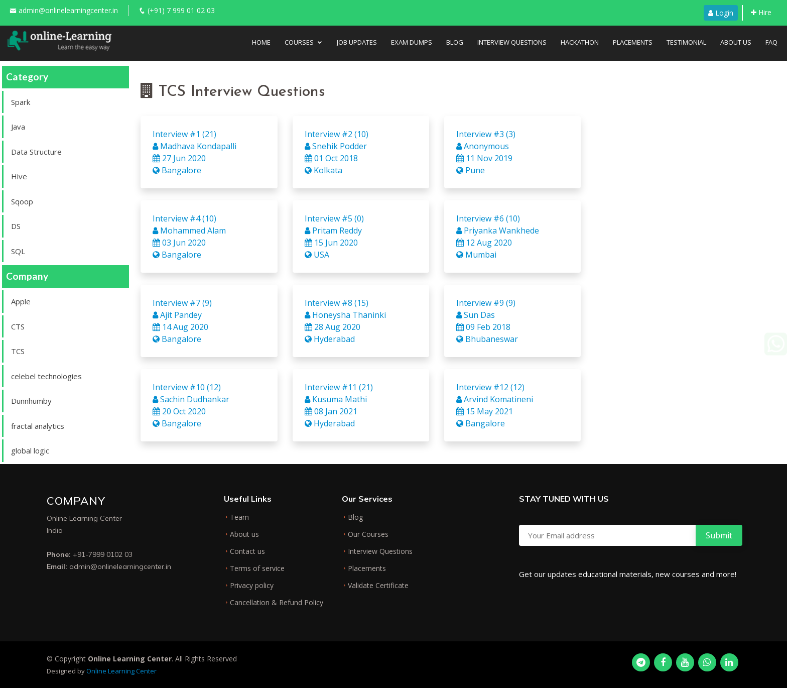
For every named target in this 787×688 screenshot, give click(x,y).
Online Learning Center (121, 670)
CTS (18, 326)
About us (244, 534)
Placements (632, 42)
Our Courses (368, 534)
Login (720, 13)
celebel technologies (46, 376)
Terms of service (257, 568)
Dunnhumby (31, 401)
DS (16, 226)
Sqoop (22, 201)
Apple (21, 301)
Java (18, 127)
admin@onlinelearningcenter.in (68, 10)
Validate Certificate (378, 585)
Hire (761, 12)
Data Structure (36, 152)
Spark (20, 102)
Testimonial (686, 42)
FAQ (771, 42)
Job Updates (357, 42)
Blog (454, 42)
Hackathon (580, 42)
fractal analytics (37, 426)
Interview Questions (512, 42)
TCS (18, 351)
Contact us (247, 551)
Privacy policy (252, 585)
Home (261, 42)
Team (239, 517)
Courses (299, 42)
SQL (18, 251)
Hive (19, 176)
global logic (30, 450)
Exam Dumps (411, 42)
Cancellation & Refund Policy (276, 602)
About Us (735, 42)
